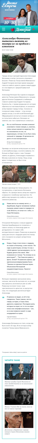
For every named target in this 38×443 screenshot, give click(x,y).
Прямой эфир (34, 29)
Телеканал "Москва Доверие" (20, 29)
